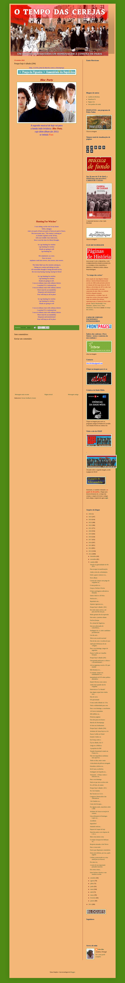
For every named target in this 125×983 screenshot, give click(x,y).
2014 (90, 548)
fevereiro (93, 898)
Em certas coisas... (95, 869)
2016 (90, 542)
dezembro (93, 556)
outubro (92, 562)
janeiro (92, 901)
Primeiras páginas (95, 717)
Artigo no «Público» (96, 745)
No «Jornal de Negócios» (97, 623)
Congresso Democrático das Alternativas (98, 797)
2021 (90, 528)
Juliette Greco (97, 305)
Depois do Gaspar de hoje (97, 829)
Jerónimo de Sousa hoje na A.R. (99, 731)
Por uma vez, (94, 862)
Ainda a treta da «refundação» (99, 572)
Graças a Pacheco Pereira (97, 588)
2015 (90, 545)
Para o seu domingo (96, 779)
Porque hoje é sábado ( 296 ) (98, 607)
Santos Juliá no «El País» (97, 595)
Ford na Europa (94, 620)
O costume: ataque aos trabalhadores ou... (96, 673)
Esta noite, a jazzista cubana (98, 617)
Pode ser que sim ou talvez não (99, 782)
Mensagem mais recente (22, 394)
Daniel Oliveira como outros (98, 682)
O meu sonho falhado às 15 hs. (99, 702)
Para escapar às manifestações (99, 569)
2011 (90, 904)
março (92, 895)
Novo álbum (93, 578)
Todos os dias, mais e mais (98, 760)
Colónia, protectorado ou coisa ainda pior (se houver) (99, 858)
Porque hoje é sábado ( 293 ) (98, 788)
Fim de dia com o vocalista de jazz (100, 641)
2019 (90, 534)
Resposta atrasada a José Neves (99, 844)
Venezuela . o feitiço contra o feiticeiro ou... (98, 775)
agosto (92, 881)
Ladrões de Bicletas (94, 97)
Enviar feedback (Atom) (29, 398)
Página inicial (49, 394)
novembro (93, 559)
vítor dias (101, 949)
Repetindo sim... (95, 601)
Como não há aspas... (96, 804)
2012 (90, 554)
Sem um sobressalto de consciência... (96, 627)
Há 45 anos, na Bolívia (96, 769)
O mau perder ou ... (95, 585)
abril (91, 892)
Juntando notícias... (95, 826)
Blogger (72, 972)
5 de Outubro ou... (95, 801)
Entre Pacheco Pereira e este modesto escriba (98, 873)
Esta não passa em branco (97, 720)
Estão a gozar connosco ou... (98, 575)
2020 (90, 531)
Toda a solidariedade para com (99, 705)
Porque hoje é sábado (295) (98, 658)
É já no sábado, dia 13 (96, 742)
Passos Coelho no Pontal (97, 734)
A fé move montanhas (96, 711)
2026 (90, 514)
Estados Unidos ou (95, 737)
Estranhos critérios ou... (97, 766)
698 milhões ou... (95, 714)
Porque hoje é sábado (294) (98, 728)
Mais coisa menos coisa (97, 837)
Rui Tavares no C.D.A (96, 794)
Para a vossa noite (95, 847)
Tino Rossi (96, 308)
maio (92, 889)
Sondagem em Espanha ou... (98, 772)
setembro (93, 878)
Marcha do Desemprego (97, 722)
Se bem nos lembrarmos (97, 725)
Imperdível (93, 823)
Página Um (91, 102)
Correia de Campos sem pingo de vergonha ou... (99, 581)
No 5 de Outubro (95, 791)
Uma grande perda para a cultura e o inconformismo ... (100, 661)
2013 (90, 551)
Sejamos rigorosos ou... (97, 604)
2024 (90, 519)
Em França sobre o (95, 740)
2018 (90, 537)
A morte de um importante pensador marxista (97, 866)
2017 (90, 539)
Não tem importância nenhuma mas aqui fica (99, 756)
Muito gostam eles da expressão (99, 614)
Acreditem (93, 821)
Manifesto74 (92, 99)
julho (92, 883)
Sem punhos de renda (94, 104)
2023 (90, 522)
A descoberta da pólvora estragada (100, 763)
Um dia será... (94, 635)
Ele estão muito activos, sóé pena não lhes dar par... (98, 610)
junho (92, 886)
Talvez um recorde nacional (98, 638)
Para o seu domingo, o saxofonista (100, 708)
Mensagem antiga (73, 394)
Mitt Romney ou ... (95, 670)
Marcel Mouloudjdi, (97, 303)
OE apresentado (94, 700)
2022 (90, 525)
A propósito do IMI (95, 748)
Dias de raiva (94, 697)
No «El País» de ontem (97, 785)
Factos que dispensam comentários (100, 850)
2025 (90, 517)
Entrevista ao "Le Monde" (97, 689)
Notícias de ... (94, 598)
